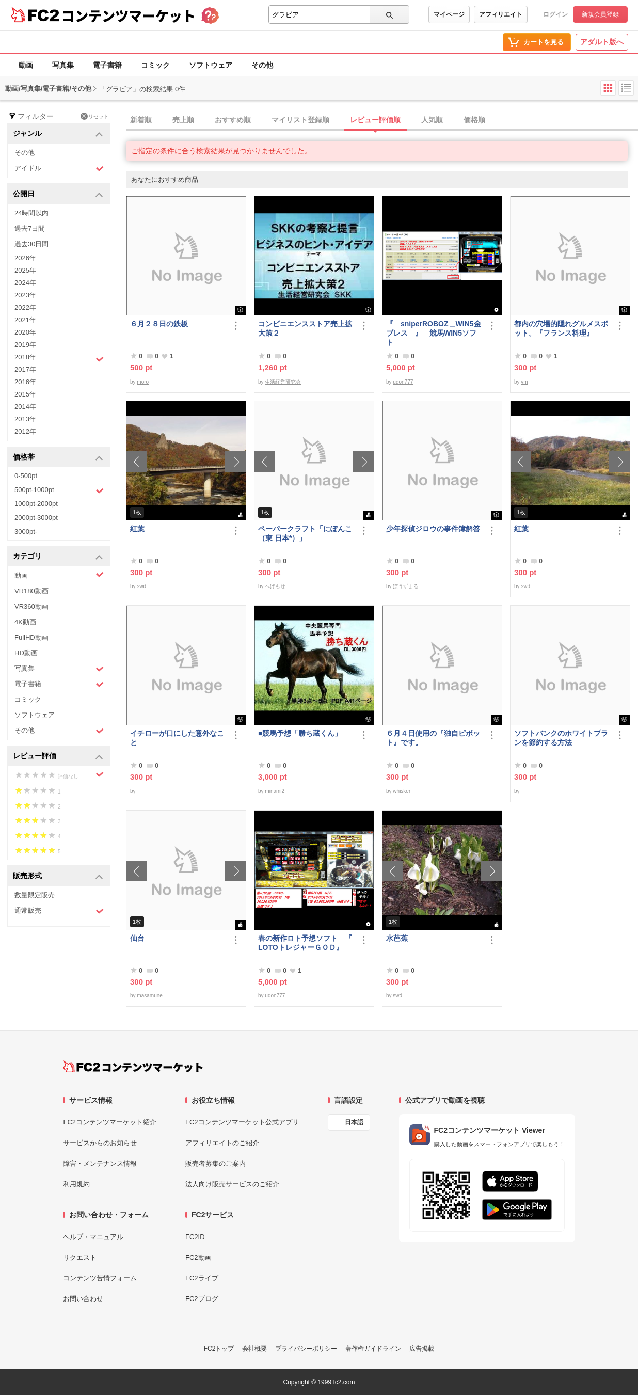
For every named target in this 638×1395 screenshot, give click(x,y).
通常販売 (59, 911)
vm (524, 382)
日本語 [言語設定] (354, 1122)
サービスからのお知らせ (100, 1143)
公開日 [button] (58, 194)
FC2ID (195, 1237)
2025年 (25, 270)
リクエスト (80, 1257)
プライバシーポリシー (306, 1348)
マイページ (449, 14)
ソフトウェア (210, 65)
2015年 (25, 394)
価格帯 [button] (58, 458)
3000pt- (25, 531)
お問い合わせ (83, 1299)
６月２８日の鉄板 (159, 324)
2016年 (25, 382)
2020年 (25, 332)
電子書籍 (107, 65)
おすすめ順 (233, 120)
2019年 (25, 344)
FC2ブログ (201, 1299)
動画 (26, 65)
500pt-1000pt (59, 490)
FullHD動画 (31, 637)
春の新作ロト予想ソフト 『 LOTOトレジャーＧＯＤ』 (305, 943)
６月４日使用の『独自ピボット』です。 (433, 738)
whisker (401, 791)
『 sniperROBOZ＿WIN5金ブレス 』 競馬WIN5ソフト (433, 333)
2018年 (59, 358)
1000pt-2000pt (36, 504)
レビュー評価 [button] (58, 757)
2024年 (25, 283)
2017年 (25, 369)
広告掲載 (421, 1348)
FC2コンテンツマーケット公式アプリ (242, 1122)
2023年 (25, 295)
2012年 (25, 431)
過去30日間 (31, 244)
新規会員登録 (600, 14)
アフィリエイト (500, 14)
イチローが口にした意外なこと (177, 738)
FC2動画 (198, 1257)
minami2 (274, 791)
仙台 (137, 938)
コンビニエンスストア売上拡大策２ (305, 328)
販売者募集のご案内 (215, 1163)
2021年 (25, 320)
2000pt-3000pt (36, 517)
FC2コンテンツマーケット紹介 (109, 1122)
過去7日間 (29, 228)
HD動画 (26, 653)
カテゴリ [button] (58, 557)
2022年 (25, 307)
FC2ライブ (201, 1278)
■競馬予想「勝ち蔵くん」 (300, 733)
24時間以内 (31, 213)
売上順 (183, 120)
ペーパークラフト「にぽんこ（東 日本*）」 (305, 533)
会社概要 (254, 1348)
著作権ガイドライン (373, 1348)
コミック (155, 65)
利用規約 (76, 1184)
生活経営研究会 (283, 382)
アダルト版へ (602, 42)
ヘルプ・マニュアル (93, 1237)
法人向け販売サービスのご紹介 (232, 1184)
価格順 (474, 120)
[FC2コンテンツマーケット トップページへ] (133, 1066)
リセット (95, 116)
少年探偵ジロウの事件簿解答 (433, 529)
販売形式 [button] (58, 876)
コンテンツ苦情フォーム (100, 1278)
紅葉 (137, 529)
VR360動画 (31, 606)
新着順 (141, 120)
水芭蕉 (397, 938)
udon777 (403, 382)
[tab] (382, 120)
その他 (262, 65)
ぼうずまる (406, 586)
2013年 (25, 419)
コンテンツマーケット (128, 15)
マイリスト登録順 (300, 120)
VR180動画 (31, 591)
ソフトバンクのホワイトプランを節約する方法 (561, 738)
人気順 (432, 120)
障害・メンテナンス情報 (100, 1163)
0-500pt (25, 476)
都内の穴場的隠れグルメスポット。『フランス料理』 (561, 328)
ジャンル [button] (58, 134)
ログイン (555, 14)
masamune (149, 995)
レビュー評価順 (375, 120)
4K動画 (25, 622)
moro (143, 382)
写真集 (63, 65)
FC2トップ (219, 1348)
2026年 (25, 258)
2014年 (25, 406)
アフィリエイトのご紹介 (222, 1143)
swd (141, 586)
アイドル (59, 168)
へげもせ (275, 586)
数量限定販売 (34, 895)
